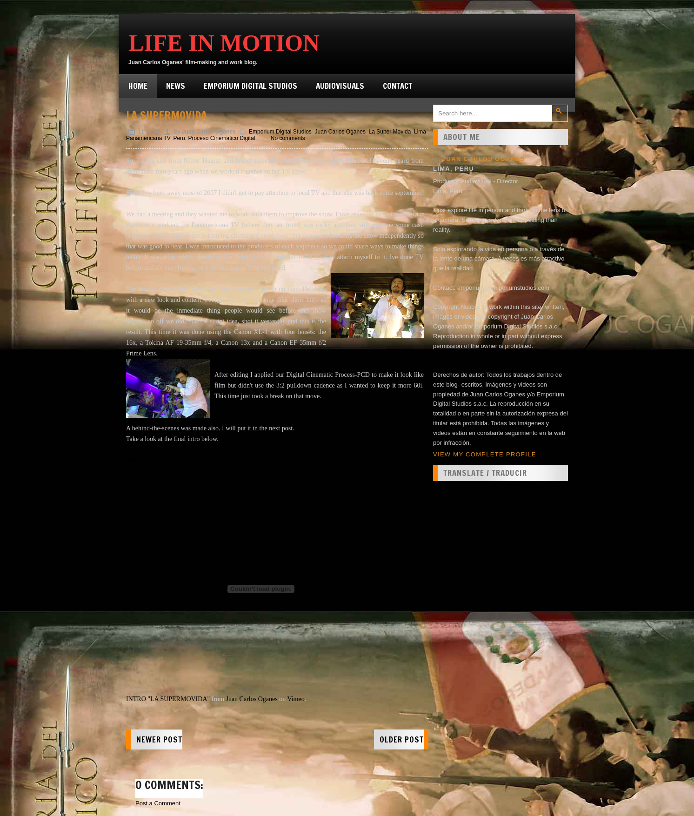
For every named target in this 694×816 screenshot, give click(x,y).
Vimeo (295, 699)
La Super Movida (390, 131)
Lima (420, 131)
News (175, 86)
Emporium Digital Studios (250, 86)
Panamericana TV (148, 138)
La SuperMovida (166, 115)
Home (137, 86)
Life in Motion (224, 43)
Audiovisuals (340, 86)
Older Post (402, 739)
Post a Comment (157, 803)
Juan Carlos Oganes (340, 131)
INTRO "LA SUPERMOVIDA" (168, 699)
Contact (397, 86)
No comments (288, 138)
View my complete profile (484, 454)
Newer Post (159, 739)
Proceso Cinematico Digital (221, 138)
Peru (179, 138)
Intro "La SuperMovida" (158, 460)
